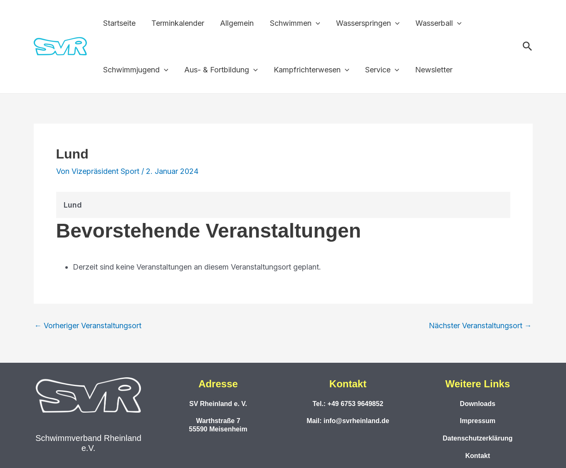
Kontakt (477, 455)
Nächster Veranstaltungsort (480, 325)
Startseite (119, 23)
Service (379, 70)
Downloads (477, 403)
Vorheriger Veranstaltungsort (88, 325)
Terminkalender (176, 23)
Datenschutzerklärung (477, 438)
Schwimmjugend (135, 70)
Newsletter (429, 69)
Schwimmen (292, 23)
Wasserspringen (363, 23)
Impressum (477, 420)
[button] (527, 47)
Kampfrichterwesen (309, 70)
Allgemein (235, 23)
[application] (312, 23)
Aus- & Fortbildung (219, 70)
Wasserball (433, 23)
